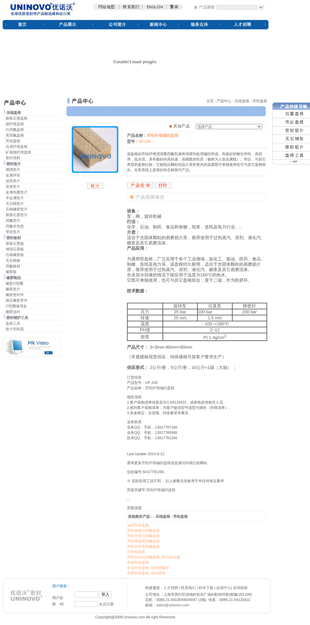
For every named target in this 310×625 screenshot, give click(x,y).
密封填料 (13, 158)
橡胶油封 (13, 312)
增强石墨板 (15, 249)
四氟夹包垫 (15, 226)
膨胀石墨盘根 (17, 118)
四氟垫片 (13, 220)
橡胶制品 (13, 278)
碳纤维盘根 (15, 124)
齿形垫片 (13, 186)
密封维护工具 (17, 318)
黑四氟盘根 (15, 135)
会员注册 (106, 604)
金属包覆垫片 (17, 192)
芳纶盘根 (13, 141)
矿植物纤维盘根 (18, 152)
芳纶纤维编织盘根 (159, 388)
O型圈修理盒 (16, 306)
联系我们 (188, 588)
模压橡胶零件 (17, 300)
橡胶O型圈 (14, 283)
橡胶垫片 (13, 289)
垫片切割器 (15, 329)
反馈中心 (223, 588)
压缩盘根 (13, 113)
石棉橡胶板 (15, 255)
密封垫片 (13, 164)
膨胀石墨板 (15, 243)
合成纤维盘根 (17, 147)
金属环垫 (13, 175)
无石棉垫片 (15, 203)
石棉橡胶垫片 (17, 209)
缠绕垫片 (13, 169)
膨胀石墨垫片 (17, 215)
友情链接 (240, 588)
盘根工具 (13, 323)
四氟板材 (13, 266)
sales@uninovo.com (172, 605)
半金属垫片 (15, 198)
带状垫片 (13, 232)
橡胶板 (11, 272)
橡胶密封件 (15, 295)
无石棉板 (13, 260)
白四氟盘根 (15, 130)
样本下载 (206, 588)
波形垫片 (13, 181)
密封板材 (13, 238)
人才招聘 (170, 588)
